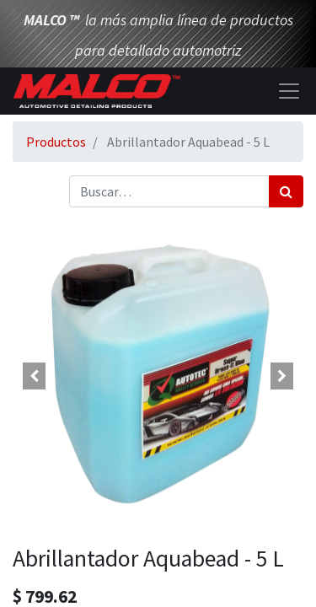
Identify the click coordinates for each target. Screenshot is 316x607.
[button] (34, 376)
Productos (56, 141)
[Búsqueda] (286, 191)
